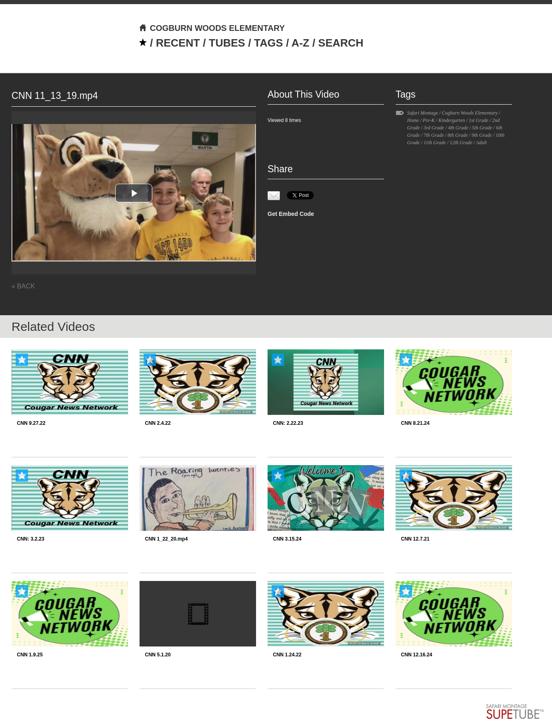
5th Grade (482, 128)
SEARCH (340, 43)
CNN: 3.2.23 (30, 539)
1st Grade (479, 120)
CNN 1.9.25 (30, 655)
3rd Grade (434, 128)
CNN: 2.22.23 (288, 423)
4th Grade (458, 128)
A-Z (300, 43)
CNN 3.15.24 (287, 539)
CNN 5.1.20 (158, 655)
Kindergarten (451, 120)
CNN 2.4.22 (158, 423)
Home (413, 120)
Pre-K (429, 120)
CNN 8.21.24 (415, 423)
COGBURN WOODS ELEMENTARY (212, 28)
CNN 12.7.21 (415, 539)
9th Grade (482, 135)
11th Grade (435, 142)
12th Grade (461, 142)
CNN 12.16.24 (416, 655)
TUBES (227, 43)
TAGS (268, 43)
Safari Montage (422, 113)
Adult (481, 142)
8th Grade (457, 135)
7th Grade (434, 135)
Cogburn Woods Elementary (470, 113)
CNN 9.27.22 (31, 423)
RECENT (178, 43)
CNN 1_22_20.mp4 (166, 539)
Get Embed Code (291, 214)
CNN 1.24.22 (287, 655)
